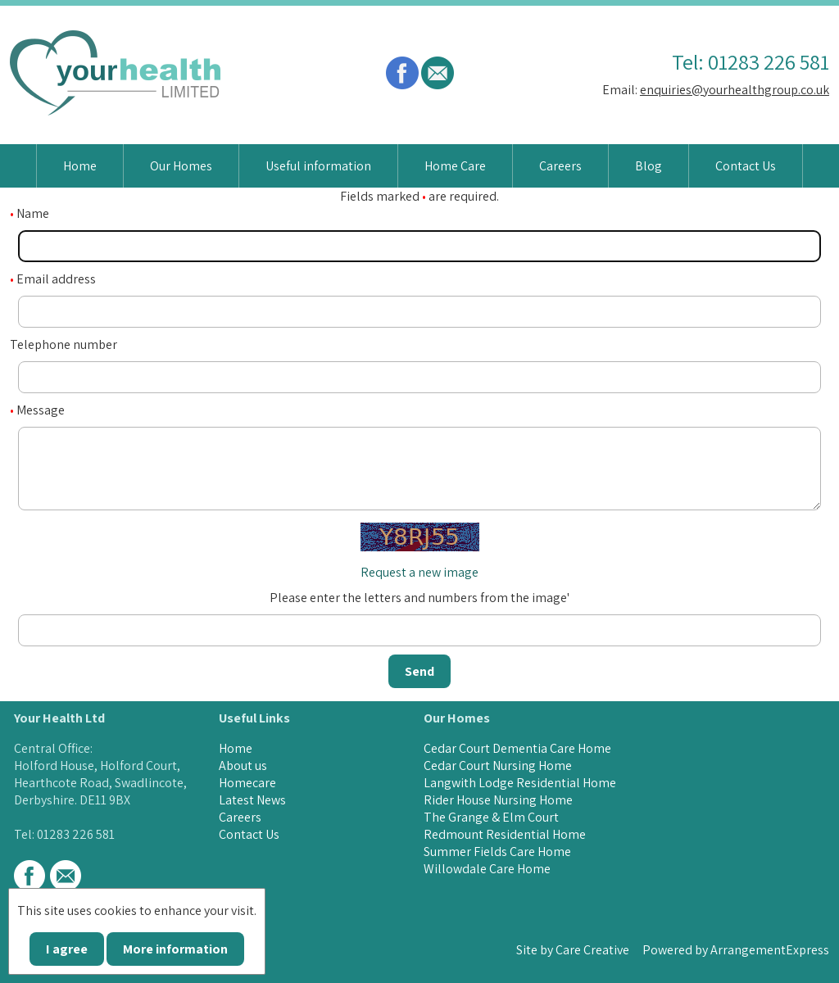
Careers (560, 165)
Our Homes (181, 165)
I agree (67, 949)
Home (80, 165)
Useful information (318, 165)
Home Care (455, 165)
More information (175, 949)
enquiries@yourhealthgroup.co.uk (734, 89)
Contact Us (745, 165)
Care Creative (592, 949)
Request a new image (419, 572)
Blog (648, 165)
